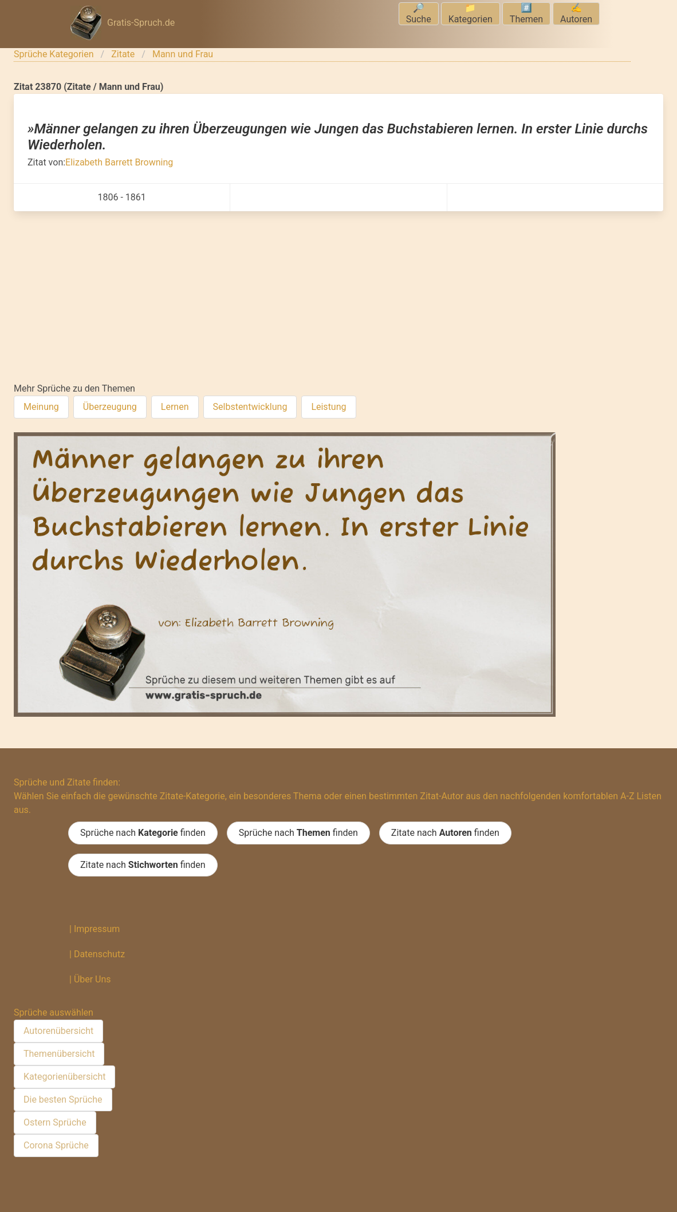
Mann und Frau (182, 54)
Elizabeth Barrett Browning (119, 162)
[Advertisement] (338, 297)
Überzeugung (110, 406)
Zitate (123, 54)
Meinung (41, 406)
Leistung (328, 406)
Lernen (175, 406)
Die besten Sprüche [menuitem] (63, 1099)
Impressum (97, 928)
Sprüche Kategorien (54, 54)
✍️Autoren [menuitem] (576, 13)
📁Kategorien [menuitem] (470, 13)
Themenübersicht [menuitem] (59, 1053)
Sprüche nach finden (143, 833)
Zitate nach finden (445, 833)
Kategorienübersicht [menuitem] (64, 1076)
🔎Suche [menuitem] (418, 13)
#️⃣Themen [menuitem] (526, 13)
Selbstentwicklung (250, 406)
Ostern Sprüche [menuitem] (54, 1122)
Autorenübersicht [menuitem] (58, 1030)
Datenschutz (99, 954)
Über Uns (92, 979)
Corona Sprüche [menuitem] (56, 1145)
